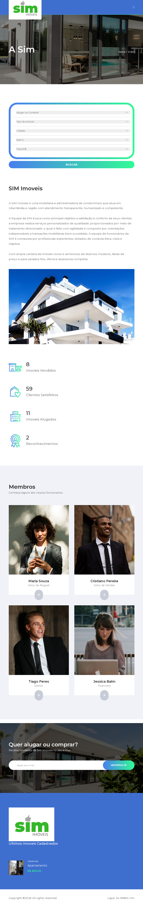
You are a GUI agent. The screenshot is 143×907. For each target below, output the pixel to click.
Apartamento (37, 865)
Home (122, 51)
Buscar (71, 164)
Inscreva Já (118, 765)
